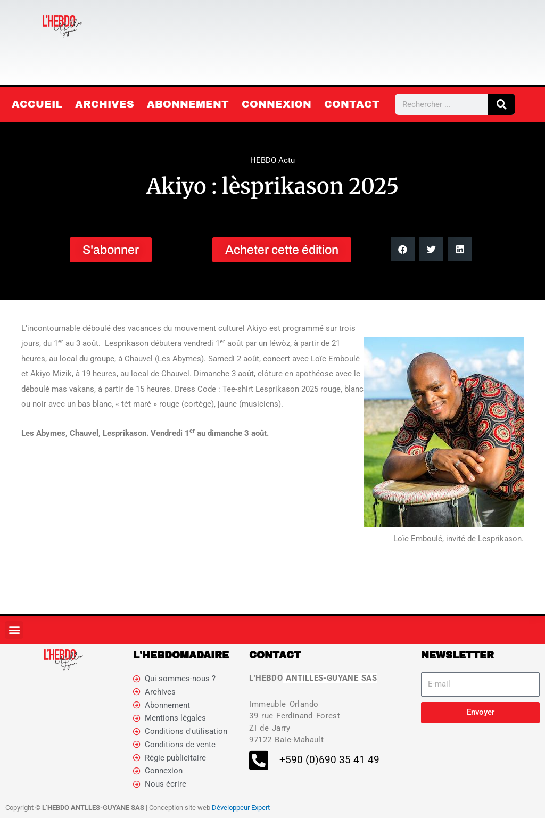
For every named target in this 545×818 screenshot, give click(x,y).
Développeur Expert (241, 808)
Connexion (276, 104)
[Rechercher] (501, 104)
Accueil (37, 104)
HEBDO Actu (272, 160)
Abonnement (188, 104)
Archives (104, 104)
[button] (403, 249)
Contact (351, 104)
